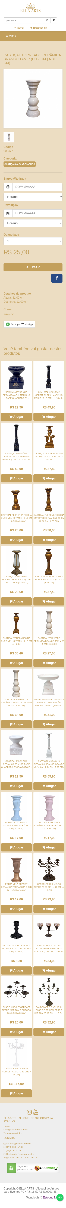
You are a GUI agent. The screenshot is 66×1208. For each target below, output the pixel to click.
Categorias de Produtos (16, 1129)
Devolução (11, 205)
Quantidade (11, 234)
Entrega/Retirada (15, 178)
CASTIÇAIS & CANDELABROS (19, 164)
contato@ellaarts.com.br (19, 1143)
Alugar (33, 267)
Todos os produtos (13, 1133)
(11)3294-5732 (13, 1150)
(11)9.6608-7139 (14, 1147)
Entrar (19, 28)
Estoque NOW (52, 1197)
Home (7, 1126)
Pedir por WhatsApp (19, 324)
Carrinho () (38, 28)
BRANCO (9, 314)
